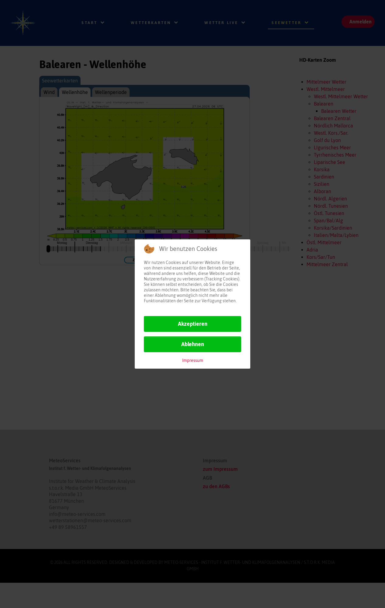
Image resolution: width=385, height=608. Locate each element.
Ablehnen (192, 344)
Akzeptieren (192, 324)
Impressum (192, 360)
